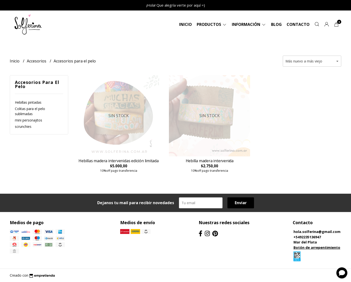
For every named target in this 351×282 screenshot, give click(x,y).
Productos (212, 24)
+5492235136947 (307, 237)
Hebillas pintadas (28, 102)
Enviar (241, 202)
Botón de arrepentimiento (316, 247)
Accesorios (37, 61)
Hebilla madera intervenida (210, 160)
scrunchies (23, 126)
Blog (276, 24)
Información (249, 24)
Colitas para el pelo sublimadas (30, 111)
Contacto (298, 24)
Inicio (185, 24)
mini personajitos (28, 120)
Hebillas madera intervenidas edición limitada (118, 160)
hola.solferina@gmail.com (317, 231)
